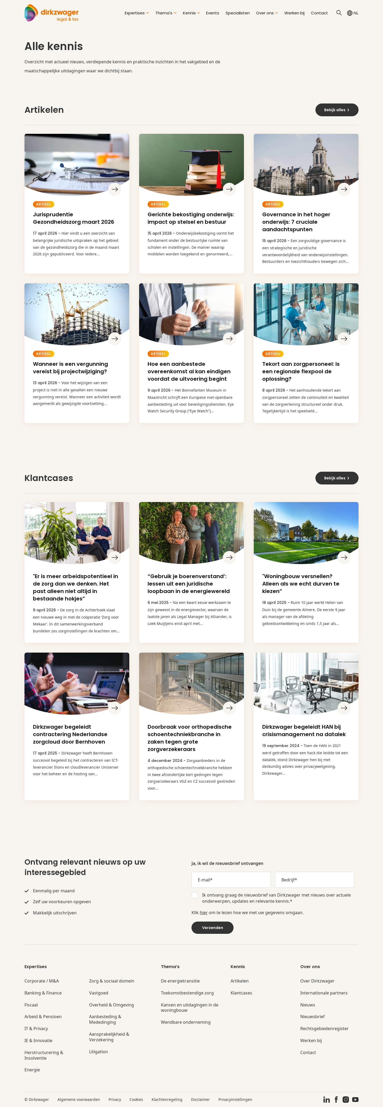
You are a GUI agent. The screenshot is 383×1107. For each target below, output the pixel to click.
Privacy (115, 1099)
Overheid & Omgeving (111, 1005)
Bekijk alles (337, 110)
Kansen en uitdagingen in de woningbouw (189, 1007)
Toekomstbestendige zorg (187, 993)
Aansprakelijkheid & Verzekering (109, 1037)
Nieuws (307, 1005)
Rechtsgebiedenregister (324, 1028)
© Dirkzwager (36, 1099)
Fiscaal (31, 1005)
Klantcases (241, 993)
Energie (32, 1070)
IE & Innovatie (38, 1040)
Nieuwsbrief (312, 1016)
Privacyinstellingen (235, 1099)
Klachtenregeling (167, 1099)
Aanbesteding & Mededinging (105, 1019)
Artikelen (240, 981)
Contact (319, 13)
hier (204, 912)
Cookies (136, 1099)
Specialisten (238, 13)
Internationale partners (324, 993)
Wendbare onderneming (186, 1022)
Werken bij (294, 13)
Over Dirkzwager (317, 981)
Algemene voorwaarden (78, 1099)
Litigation (98, 1052)
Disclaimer (200, 1099)
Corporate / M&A (41, 981)
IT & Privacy (36, 1028)
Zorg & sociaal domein (111, 981)
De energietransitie (180, 981)
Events (212, 13)
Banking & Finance (43, 993)
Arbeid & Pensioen (43, 1016)
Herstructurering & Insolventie (43, 1055)
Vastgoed (98, 993)
